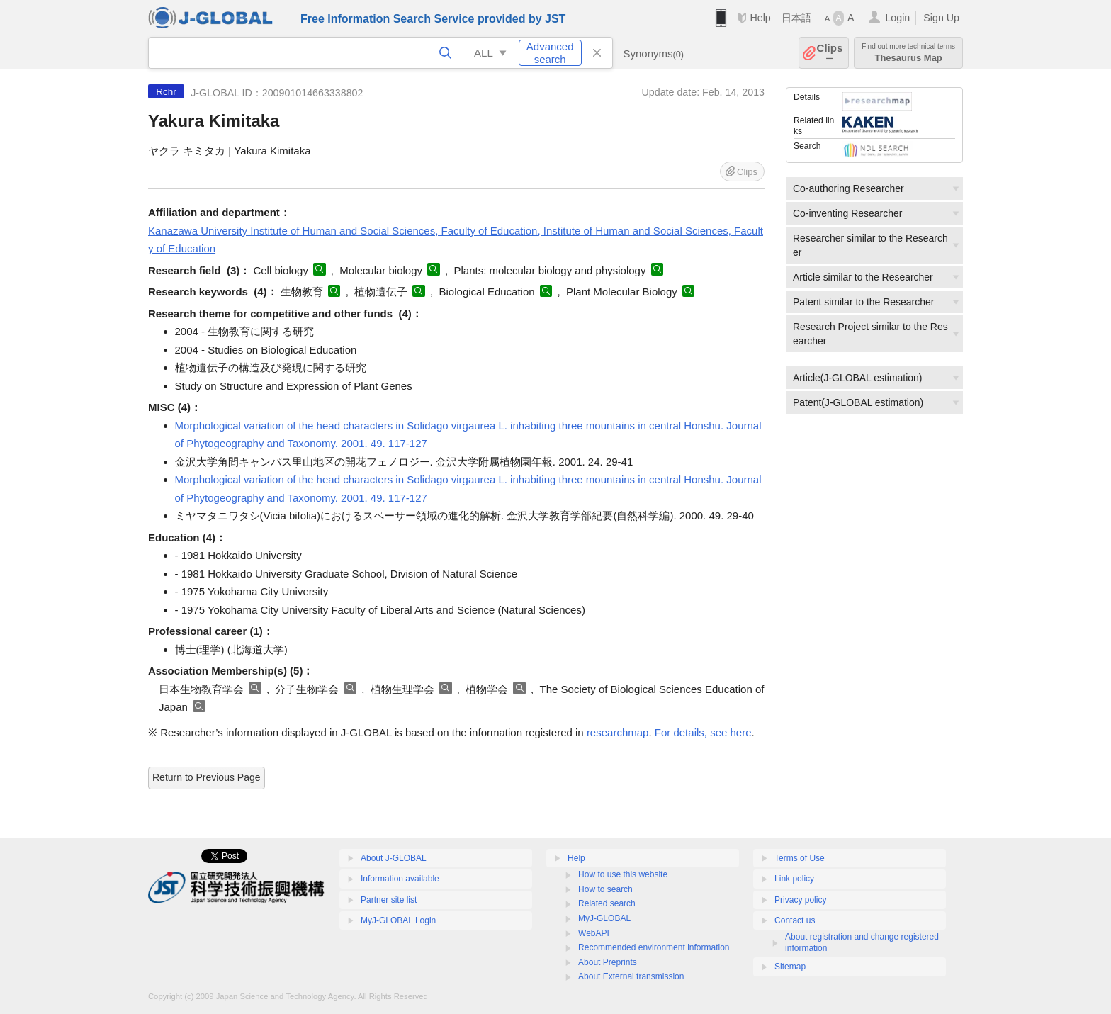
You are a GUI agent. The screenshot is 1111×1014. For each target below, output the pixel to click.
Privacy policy (800, 900)
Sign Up (941, 17)
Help (760, 17)
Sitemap (790, 966)
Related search (607, 903)
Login (897, 17)
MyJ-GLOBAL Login (398, 920)
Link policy (794, 879)
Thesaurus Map (908, 53)
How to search (605, 889)
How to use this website (622, 874)
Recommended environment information (653, 947)
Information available (400, 879)
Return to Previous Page (206, 777)
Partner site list (389, 900)
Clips (830, 53)
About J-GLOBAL (394, 858)
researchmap (618, 732)
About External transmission (631, 976)
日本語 (796, 17)
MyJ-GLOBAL (604, 918)
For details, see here (703, 732)
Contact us (794, 920)
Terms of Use (799, 858)
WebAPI (593, 933)
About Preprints (607, 962)
